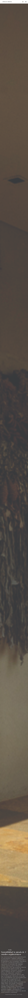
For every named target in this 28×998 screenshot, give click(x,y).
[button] (23, 1)
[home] (7, 2)
